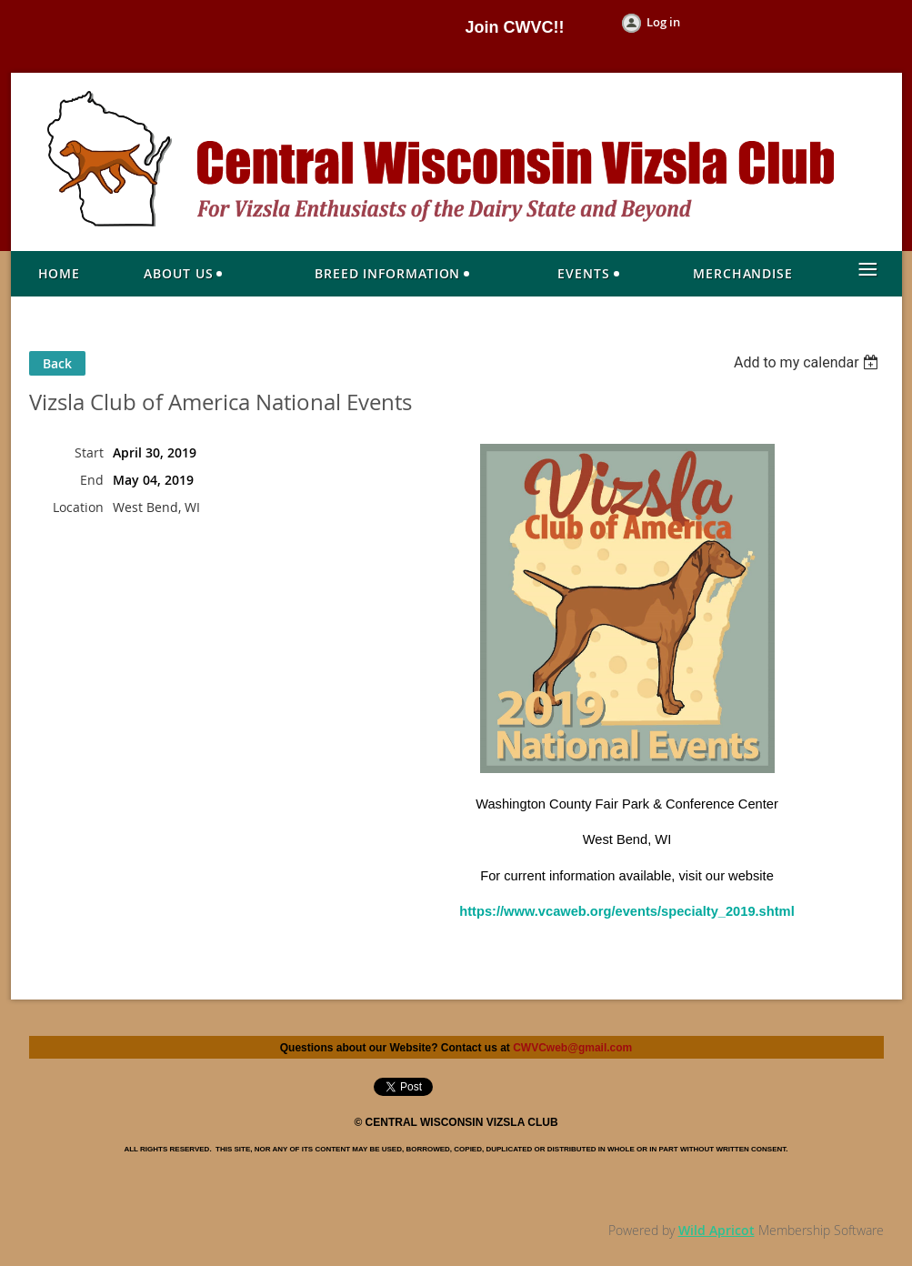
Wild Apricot (716, 1230)
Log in (663, 22)
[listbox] (809, 362)
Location (78, 507)
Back (57, 363)
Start (89, 452)
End (92, 479)
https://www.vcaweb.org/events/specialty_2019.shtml (626, 911)
